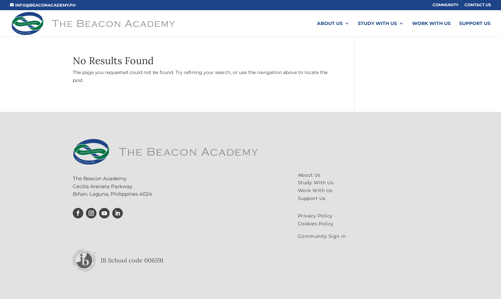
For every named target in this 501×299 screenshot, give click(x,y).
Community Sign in (322, 236)
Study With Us (377, 23)
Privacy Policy (315, 216)
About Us (330, 23)
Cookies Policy (316, 224)
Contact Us (477, 5)
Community (446, 5)
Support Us (474, 23)
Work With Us (431, 23)
